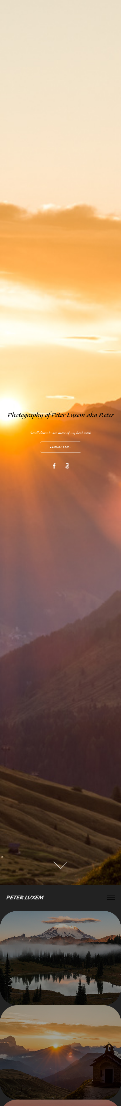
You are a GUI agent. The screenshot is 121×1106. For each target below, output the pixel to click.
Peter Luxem (25, 897)
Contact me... (60, 447)
